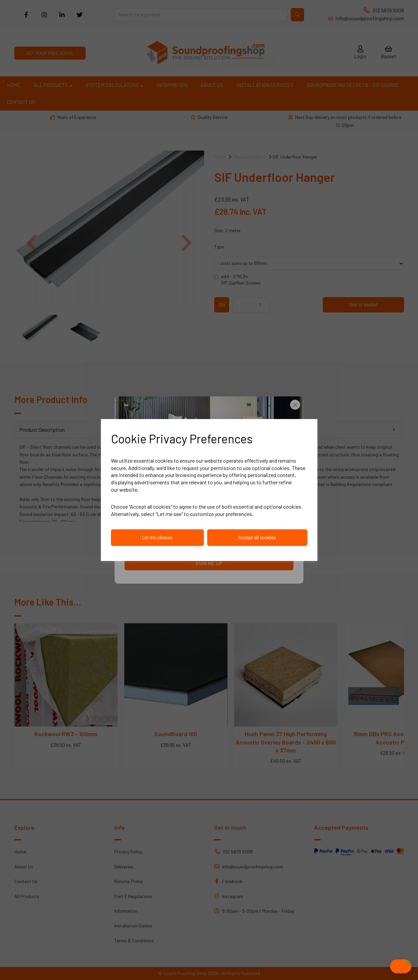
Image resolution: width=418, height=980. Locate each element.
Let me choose (157, 537)
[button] (387, 966)
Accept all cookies (257, 537)
